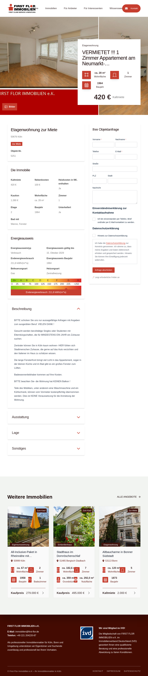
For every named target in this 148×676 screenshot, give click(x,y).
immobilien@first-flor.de (27, 631)
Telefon (96, 151)
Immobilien (51, 8)
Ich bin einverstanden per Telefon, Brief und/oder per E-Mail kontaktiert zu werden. (116, 220)
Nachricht (97, 188)
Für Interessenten (93, 8)
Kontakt (131, 8)
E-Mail (118, 151)
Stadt (110, 176)
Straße (95, 164)
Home (35, 8)
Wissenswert (116, 8)
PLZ (94, 176)
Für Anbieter (70, 8)
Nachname (120, 139)
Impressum (113, 671)
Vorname (97, 139)
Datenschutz (132, 671)
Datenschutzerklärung (115, 243)
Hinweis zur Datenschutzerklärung (112, 236)
